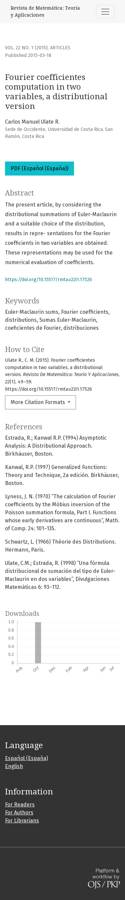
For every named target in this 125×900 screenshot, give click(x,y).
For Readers (20, 804)
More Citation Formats (38, 402)
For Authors (19, 812)
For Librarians (22, 820)
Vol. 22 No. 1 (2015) (26, 48)
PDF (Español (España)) (39, 168)
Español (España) (26, 758)
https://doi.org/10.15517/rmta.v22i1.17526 (48, 279)
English (14, 766)
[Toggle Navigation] (105, 11)
